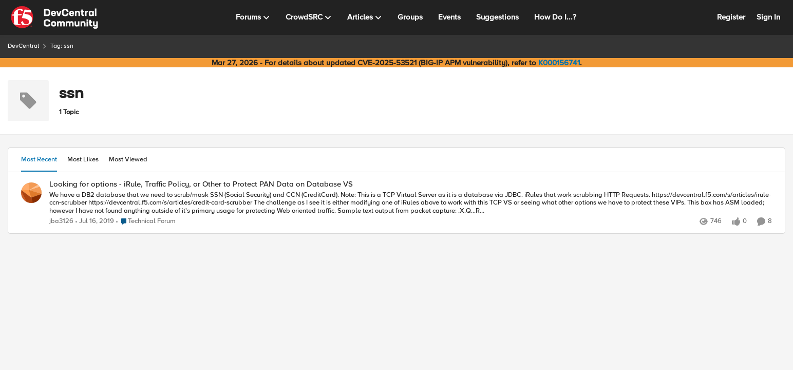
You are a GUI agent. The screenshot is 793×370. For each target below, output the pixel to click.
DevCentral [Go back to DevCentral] (23, 46)
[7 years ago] (94, 221)
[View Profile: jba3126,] (31, 192)
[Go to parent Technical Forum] (146, 221)
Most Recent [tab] (39, 159)
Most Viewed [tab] (128, 159)
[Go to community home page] (54, 17)
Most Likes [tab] (83, 159)
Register (731, 17)
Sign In (768, 17)
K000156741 (559, 62)
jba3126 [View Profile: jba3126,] (61, 221)
